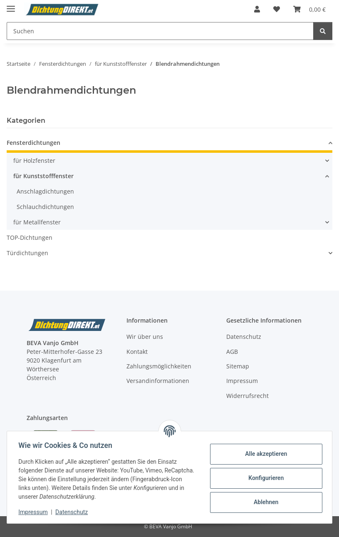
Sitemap (237, 366)
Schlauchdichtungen (45, 207)
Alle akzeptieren (264, 453)
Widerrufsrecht (247, 396)
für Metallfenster (37, 222)
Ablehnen (264, 502)
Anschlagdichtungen (45, 191)
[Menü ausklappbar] (11, 5)
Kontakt (137, 352)
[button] (257, 9)
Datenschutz (73, 512)
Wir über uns (144, 337)
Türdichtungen (27, 253)
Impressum (34, 512)
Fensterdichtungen (33, 143)
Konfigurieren (264, 478)
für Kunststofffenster (43, 176)
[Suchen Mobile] (160, 31)
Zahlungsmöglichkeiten (158, 366)
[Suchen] (322, 31)
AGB (232, 352)
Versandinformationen (157, 381)
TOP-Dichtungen (29, 237)
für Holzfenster (34, 160)
